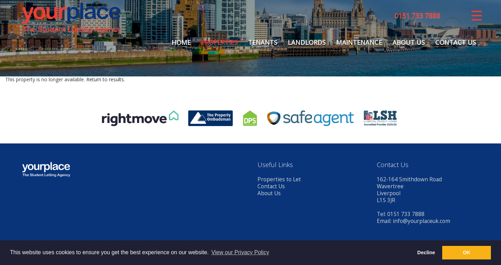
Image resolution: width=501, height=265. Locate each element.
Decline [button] (426, 252)
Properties (219, 42)
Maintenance (359, 42)
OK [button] (466, 252)
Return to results (105, 79)
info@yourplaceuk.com (421, 221)
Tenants (262, 42)
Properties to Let (279, 179)
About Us (408, 42)
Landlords (307, 42)
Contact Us (455, 42)
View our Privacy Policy (240, 252)
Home (181, 42)
